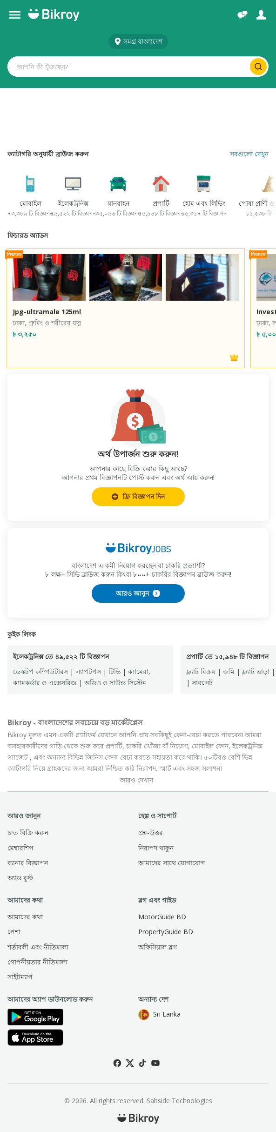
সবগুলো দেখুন (249, 153)
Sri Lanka (159, 1014)
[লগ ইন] (261, 14)
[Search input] (127, 66)
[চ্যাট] (242, 14)
